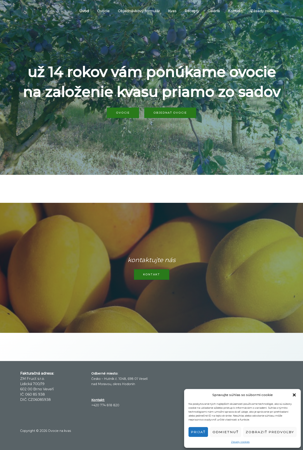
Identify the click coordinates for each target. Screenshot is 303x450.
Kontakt (237, 11)
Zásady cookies (240, 441)
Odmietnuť (226, 432)
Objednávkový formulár (145, 11)
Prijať (198, 432)
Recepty (196, 11)
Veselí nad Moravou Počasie (222, 387)
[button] (294, 395)
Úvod (93, 11)
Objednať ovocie (170, 112)
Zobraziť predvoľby (270, 432)
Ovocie (111, 11)
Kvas (177, 11)
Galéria (216, 11)
